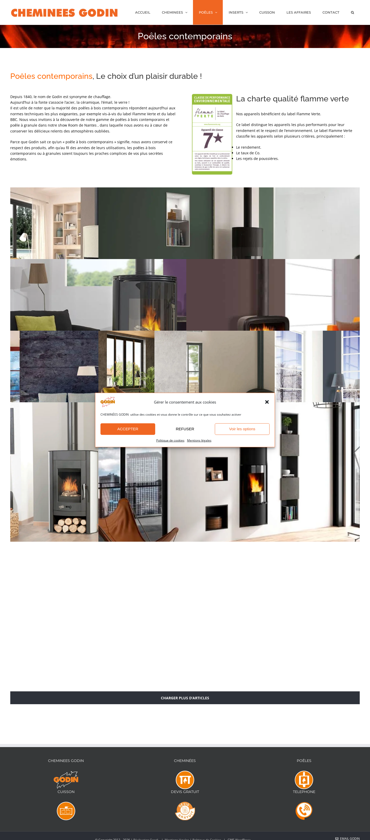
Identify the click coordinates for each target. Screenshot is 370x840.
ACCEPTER (127, 429)
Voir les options (242, 429)
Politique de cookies (170, 440)
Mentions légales (199, 440)
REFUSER (185, 429)
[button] (267, 402)
